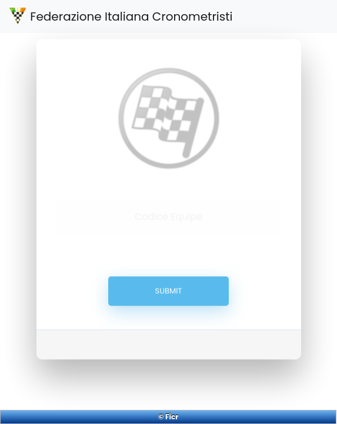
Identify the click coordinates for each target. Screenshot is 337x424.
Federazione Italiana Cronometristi (120, 16)
